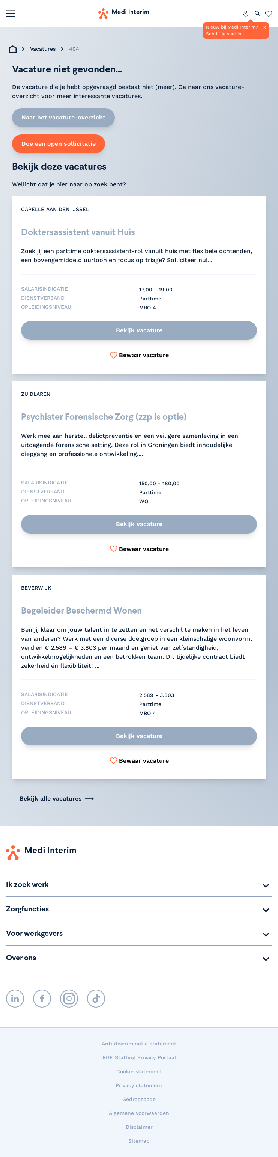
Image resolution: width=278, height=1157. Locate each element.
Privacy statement (139, 1085)
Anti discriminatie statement (139, 1044)
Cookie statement (139, 1071)
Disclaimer (139, 1127)
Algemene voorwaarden (139, 1113)
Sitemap (139, 1141)
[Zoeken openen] (257, 13)
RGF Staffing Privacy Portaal (139, 1057)
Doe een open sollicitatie (58, 143)
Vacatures (43, 49)
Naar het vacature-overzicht (63, 117)
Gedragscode (139, 1099)
